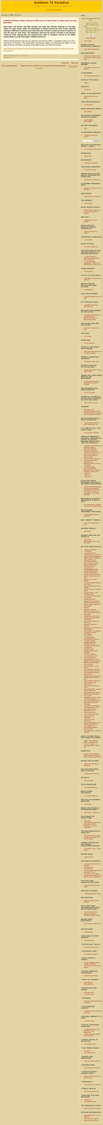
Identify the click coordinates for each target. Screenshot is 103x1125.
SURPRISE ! (87, 1100)
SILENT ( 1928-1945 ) (91, 23)
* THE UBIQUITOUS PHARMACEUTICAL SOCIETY (93, 553)
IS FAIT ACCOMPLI (89, 393)
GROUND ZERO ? (89, 940)
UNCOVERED (88, 240)
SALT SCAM (87, 696)
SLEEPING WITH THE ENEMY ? (90, 220)
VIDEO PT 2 (87, 475)
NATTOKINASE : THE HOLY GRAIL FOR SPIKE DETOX (92, 670)
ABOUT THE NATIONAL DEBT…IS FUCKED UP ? (91, 741)
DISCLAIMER (88, 111)
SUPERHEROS (88, 932)
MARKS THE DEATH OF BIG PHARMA (92, 188)
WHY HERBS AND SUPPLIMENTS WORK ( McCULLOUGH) (91, 727)
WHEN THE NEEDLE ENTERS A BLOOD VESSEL (92, 914)
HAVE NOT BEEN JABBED (92, 1061)
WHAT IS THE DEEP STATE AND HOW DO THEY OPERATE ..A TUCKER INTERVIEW (92, 825)
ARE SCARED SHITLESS (91, 1091)
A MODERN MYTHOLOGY (92, 774)
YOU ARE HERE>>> (90, 1052)
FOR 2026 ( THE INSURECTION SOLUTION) (92, 410)
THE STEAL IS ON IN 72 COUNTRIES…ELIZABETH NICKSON (92, 493)
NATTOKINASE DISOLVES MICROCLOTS (92, 673)
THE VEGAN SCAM (90, 712)
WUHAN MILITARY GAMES (92, 1068)
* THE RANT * (88, 551)
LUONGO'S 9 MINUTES (91, 247)
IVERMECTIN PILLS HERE (92, 646)
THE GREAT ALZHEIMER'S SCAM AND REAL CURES (92, 706)
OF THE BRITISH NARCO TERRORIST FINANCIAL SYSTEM (91, 383)
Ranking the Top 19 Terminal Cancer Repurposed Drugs (92, 693)
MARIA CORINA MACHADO (92, 459)
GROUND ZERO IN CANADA (92, 1108)
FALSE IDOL (87, 804)
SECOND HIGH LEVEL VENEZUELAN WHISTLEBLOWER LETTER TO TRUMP (92, 463)
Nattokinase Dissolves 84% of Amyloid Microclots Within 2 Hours (92, 677)
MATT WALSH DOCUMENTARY (89, 983)
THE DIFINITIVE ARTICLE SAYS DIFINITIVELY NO (91, 423)
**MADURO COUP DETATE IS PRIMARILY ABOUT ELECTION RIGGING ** (93, 447)
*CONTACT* (87, 89)
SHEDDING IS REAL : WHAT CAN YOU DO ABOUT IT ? (92, 698)
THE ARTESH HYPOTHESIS (92, 196)
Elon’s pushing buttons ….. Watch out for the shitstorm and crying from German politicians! (33, 66)
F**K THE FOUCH (89, 1021)
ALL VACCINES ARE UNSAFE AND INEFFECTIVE (93, 871)
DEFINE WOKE (88, 857)
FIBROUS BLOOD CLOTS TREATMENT (91, 618)
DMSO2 (86, 608)
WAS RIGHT (87, 531)
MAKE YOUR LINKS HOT (91, 1120)
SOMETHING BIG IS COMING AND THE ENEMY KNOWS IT (93, 413)
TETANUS (87, 704)
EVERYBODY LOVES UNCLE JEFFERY (92, 279)
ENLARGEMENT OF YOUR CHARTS (92, 1116)
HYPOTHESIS (88, 203)
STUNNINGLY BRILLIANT (91, 361)
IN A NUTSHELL (89, 271)
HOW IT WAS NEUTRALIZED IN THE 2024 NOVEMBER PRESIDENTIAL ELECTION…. (92, 488)
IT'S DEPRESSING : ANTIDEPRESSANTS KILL (91, 638)
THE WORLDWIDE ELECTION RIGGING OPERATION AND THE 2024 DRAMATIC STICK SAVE (92, 469)
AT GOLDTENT (88, 105)
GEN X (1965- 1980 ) (91, 28)
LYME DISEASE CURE (90, 656)
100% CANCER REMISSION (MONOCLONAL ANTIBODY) (92, 557)
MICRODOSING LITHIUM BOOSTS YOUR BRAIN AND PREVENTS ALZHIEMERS (92, 661)
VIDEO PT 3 (87, 477)
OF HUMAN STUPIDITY (91, 954)
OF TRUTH (87, 1051)
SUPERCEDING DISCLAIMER (89, 120)
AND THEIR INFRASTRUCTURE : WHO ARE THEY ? (92, 541)
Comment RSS (8, 57)
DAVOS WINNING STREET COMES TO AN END (92, 963)
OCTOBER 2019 (89, 994)
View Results (91, 38)
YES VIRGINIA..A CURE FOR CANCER (92, 731)
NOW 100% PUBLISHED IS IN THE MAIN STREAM (93, 352)
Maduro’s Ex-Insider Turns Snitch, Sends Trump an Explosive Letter (91, 455)
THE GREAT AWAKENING (91, 49)
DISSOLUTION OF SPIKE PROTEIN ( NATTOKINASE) (92, 601)
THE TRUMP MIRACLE (91, 787)
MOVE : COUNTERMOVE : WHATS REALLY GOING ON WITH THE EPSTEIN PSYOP (92, 755)
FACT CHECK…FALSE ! (91, 403)
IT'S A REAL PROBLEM (91, 796)
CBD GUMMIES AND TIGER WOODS (92, 586)
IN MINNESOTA (88, 290)
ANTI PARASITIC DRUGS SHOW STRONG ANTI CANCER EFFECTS (91, 564)
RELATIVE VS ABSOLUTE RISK (91, 328)
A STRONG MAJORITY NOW (92, 894)
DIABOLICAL (88, 156)
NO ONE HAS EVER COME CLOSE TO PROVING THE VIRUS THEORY (92, 837)
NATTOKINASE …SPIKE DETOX (91, 666)
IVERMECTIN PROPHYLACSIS (89, 648)
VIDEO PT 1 (87, 473)
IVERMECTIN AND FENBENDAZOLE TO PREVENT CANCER (90, 642)
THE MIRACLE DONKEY (91, 163)
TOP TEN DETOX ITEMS (91, 714)
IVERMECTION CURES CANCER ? (91, 651)
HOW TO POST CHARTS (91, 1118)
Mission (86, 83)
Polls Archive (87, 41)
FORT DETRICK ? (89, 992)
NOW (85, 128)
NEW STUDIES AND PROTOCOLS (90, 683)
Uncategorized (24, 55)
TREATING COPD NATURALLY (89, 716)
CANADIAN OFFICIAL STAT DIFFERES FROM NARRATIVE (92, 1031)
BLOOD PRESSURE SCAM (92, 574)
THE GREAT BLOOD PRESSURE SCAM (90, 709)
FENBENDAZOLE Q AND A (92, 616)
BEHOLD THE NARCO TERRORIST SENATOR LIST (92, 451)
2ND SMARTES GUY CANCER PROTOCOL (90, 560)
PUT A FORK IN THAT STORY (93, 149)
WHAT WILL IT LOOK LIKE (92, 812)
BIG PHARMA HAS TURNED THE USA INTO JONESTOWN (92, 505)
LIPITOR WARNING (90, 654)
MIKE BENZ (87, 821)
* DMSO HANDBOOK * (90, 549)
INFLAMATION (88, 636)
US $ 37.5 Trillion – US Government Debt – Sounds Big (92, 745)
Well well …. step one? (70, 63)
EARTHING (87, 614)
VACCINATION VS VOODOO (92, 1084)
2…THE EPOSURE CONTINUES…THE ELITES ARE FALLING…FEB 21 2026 (92, 263)
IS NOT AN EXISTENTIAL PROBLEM (91, 764)
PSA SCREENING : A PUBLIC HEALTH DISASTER (92, 689)
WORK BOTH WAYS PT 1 (91, 947)
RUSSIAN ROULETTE (90, 912)
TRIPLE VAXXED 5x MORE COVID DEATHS (92, 1034)
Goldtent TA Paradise (51, 2)
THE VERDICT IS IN (90, 1044)
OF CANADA (88, 336)
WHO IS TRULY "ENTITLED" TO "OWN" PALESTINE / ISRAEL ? (92, 211)
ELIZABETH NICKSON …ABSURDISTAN (91, 305)
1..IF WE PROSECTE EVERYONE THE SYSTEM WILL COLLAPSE (91, 258)
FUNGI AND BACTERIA (91, 976)
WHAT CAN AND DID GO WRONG (91, 901)
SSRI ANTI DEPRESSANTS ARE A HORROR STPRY (92, 701)
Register (58, 10)
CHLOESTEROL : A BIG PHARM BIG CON (91, 593)
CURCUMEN (88, 597)
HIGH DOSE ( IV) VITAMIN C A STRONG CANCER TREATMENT (92, 632)
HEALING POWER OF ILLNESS (90, 625)
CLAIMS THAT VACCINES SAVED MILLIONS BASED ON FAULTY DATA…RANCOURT (92, 875)
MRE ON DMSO (88, 664)
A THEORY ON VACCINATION (88, 868)
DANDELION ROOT (90, 599)
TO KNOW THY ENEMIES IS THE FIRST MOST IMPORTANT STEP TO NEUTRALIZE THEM (92, 317)
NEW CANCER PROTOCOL (92, 681)
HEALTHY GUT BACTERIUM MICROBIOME (92, 628)
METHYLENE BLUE (90, 657)
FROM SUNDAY (89, 780)
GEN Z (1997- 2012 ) (91, 32)
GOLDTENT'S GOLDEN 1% (92, 180)
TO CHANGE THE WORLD (92, 76)
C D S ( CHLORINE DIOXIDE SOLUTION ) (92, 583)
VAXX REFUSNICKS (90, 1101)
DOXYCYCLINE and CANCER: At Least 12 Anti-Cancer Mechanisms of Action (92, 611)
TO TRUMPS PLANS (90, 170)
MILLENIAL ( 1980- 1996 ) (92, 30)
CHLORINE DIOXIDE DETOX (92, 596)
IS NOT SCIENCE (89, 343)
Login (48, 10)
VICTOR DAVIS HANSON (91, 433)
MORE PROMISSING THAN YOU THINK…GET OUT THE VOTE (92, 57)
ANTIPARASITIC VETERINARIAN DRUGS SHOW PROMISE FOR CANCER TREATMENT (91, 570)
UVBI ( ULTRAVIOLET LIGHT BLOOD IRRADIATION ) (92, 723)
